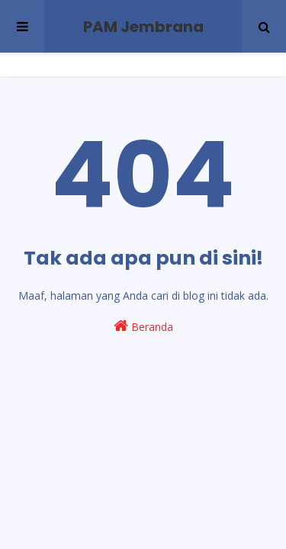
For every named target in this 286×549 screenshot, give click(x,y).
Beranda (143, 326)
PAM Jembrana (143, 26)
